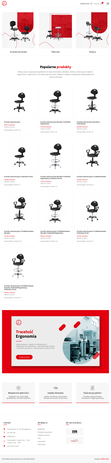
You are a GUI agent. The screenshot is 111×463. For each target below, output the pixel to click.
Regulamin (41, 429)
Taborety (55, 51)
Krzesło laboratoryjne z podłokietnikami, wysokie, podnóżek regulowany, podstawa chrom (19, 288)
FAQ (39, 438)
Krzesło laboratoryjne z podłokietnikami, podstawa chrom (91, 232)
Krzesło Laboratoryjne (12, 122)
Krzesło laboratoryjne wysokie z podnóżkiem (88, 123)
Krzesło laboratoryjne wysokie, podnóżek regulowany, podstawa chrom (55, 177)
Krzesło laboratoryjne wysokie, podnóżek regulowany (55, 123)
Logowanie (41, 441)
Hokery (92, 51)
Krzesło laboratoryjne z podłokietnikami (91, 176)
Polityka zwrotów (44, 435)
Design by (101, 459)
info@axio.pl (11, 436)
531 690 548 (11, 433)
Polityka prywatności (45, 432)
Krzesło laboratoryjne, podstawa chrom (18, 176)
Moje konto (42, 444)
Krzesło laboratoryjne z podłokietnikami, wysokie (19, 232)
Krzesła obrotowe (18, 51)
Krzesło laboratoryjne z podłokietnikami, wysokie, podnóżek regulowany (55, 232)
